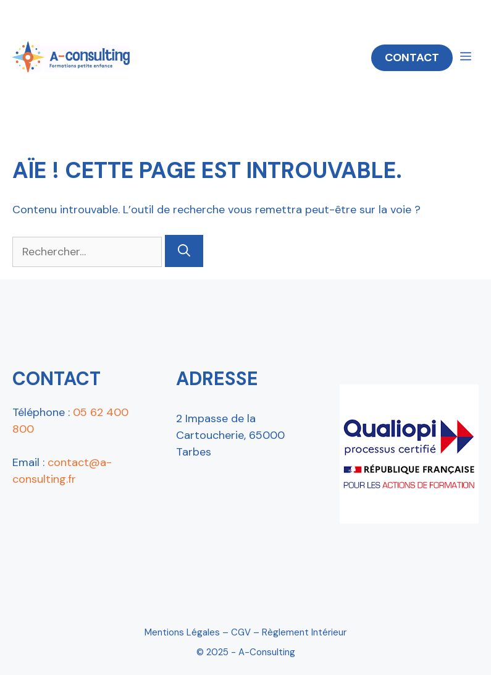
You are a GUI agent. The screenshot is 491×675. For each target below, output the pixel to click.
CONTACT (412, 57)
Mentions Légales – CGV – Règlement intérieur (245, 632)
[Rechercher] (184, 251)
